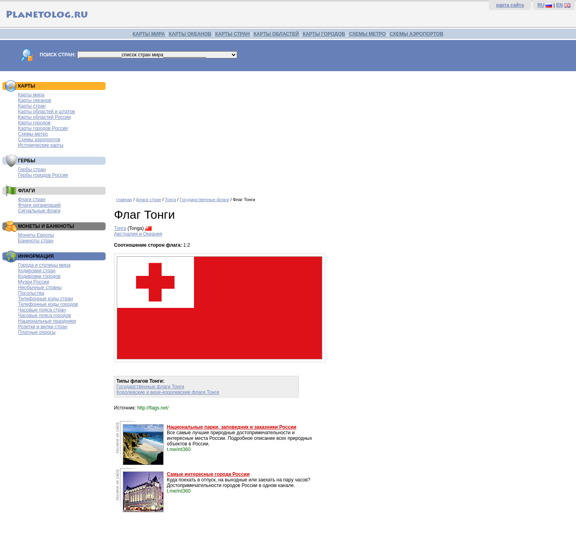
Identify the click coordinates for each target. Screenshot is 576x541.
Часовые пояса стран (42, 310)
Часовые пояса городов (44, 315)
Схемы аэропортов (39, 139)
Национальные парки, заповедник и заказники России (231, 427)
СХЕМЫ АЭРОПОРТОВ (416, 34)
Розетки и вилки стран (42, 326)
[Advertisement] (343, 131)
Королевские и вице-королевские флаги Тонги (167, 392)
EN (559, 5)
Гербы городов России (43, 175)
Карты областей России (44, 117)
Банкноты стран (35, 241)
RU (541, 5)
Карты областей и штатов (46, 111)
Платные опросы (37, 332)
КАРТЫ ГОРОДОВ (324, 34)
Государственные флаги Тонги (150, 386)
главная (124, 199)
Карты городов (34, 123)
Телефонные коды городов (48, 304)
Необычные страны (40, 287)
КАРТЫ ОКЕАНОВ (190, 34)
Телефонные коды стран (45, 298)
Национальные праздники (47, 321)
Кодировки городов (39, 276)
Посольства (31, 293)
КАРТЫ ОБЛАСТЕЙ (276, 34)
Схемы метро (33, 134)
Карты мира (31, 95)
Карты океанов (34, 100)
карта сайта (510, 5)
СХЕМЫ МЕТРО (367, 34)
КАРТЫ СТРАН (232, 34)
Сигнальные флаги (39, 211)
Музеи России (33, 282)
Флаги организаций (39, 205)
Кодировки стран (37, 270)
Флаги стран (31, 199)
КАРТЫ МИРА (149, 34)
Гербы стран (32, 169)
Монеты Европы (36, 235)
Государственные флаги (204, 199)
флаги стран (148, 199)
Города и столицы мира (44, 265)
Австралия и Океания (138, 234)
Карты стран (32, 106)
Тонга (170, 199)
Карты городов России (43, 128)
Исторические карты (41, 145)
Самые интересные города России (208, 474)
